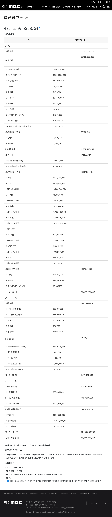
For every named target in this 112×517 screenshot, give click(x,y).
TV (38, 6)
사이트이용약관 (8, 493)
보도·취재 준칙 (53, 493)
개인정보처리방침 (21, 493)
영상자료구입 (64, 493)
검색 (102, 7)
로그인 (108, 2)
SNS (99, 2)
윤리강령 (43, 493)
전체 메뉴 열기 (108, 7)
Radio (44, 6)
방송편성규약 (34, 493)
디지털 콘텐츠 (55, 6)
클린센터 (74, 493)
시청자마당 (76, 6)
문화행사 (66, 6)
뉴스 (22, 6)
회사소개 (86, 6)
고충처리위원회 (84, 493)
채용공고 (96, 6)
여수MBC (11, 6)
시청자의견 (95, 493)
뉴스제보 (31, 6)
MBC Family (93, 503)
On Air (93, 2)
